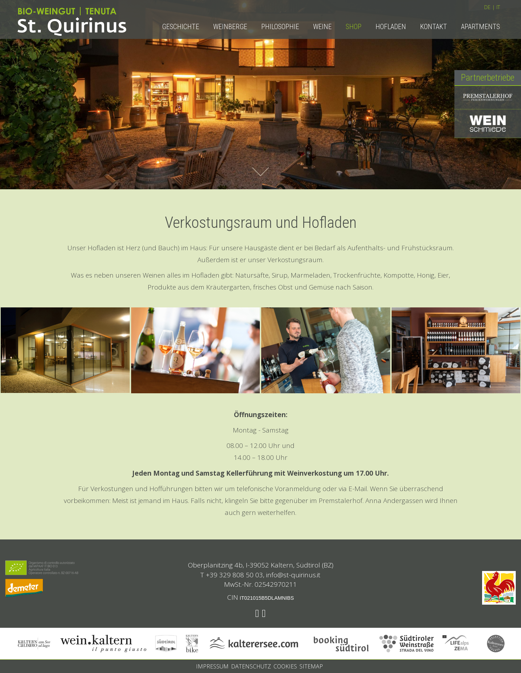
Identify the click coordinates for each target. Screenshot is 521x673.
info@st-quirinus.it (293, 574)
